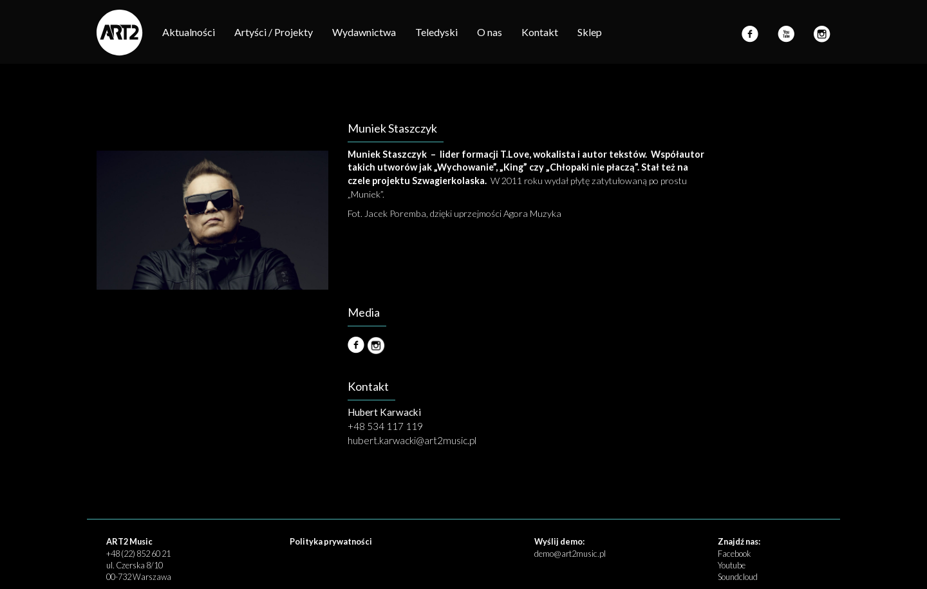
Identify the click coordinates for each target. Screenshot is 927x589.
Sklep (589, 32)
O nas (489, 32)
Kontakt (539, 32)
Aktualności (188, 32)
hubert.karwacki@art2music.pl (412, 440)
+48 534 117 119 (385, 426)
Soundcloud (738, 577)
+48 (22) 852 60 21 (138, 553)
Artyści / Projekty (273, 32)
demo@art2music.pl (570, 553)
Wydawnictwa (364, 32)
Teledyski (436, 32)
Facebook (734, 553)
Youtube (731, 565)
